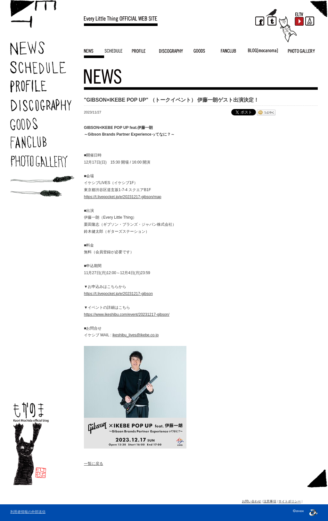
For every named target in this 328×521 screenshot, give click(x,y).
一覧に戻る (93, 463)
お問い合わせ (251, 501)
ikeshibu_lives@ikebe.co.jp (135, 335)
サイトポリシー (289, 501)
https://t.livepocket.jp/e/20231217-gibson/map (122, 197)
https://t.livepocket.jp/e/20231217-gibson (118, 293)
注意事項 (269, 501)
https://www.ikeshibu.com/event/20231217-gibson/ (126, 314)
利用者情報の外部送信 (27, 512)
